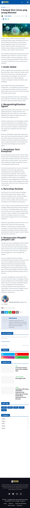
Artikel (8, 7)
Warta (3, 410)
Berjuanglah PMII (20, 378)
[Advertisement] (15, 446)
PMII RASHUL (13, 318)
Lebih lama (25, 345)
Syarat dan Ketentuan (20, 503)
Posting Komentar (5, 341)
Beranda (3, 7)
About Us (11, 503)
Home (5, 503)
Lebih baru (4, 345)
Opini (13, 308)
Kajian (9, 308)
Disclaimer (19, 505)
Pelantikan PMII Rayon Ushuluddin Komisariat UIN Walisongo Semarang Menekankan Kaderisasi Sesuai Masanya (22, 394)
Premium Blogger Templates (18, 501)
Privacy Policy (11, 505)
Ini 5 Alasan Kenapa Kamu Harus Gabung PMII (21, 369)
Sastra (21, 407)
